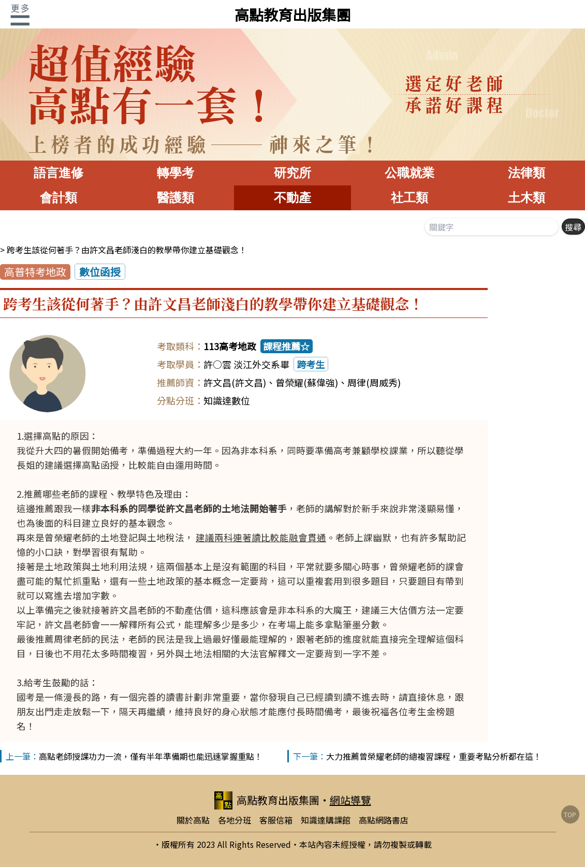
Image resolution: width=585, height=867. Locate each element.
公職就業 (409, 173)
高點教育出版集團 (292, 14)
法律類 (526, 173)
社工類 (409, 198)
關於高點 (193, 820)
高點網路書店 (383, 820)
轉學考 (175, 173)
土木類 (526, 198)
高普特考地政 (35, 271)
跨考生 (311, 364)
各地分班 (234, 820)
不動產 (292, 198)
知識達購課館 (325, 820)
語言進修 (58, 173)
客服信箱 (275, 820)
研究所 (292, 173)
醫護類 (175, 198)
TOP (570, 814)
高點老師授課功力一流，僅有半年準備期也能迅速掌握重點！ (150, 756)
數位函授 (100, 271)
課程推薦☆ (286, 346)
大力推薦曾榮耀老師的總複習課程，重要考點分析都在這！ (434, 756)
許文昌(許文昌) (234, 382)
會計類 (58, 198)
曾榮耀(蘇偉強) (306, 382)
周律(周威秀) (374, 382)
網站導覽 (350, 799)
